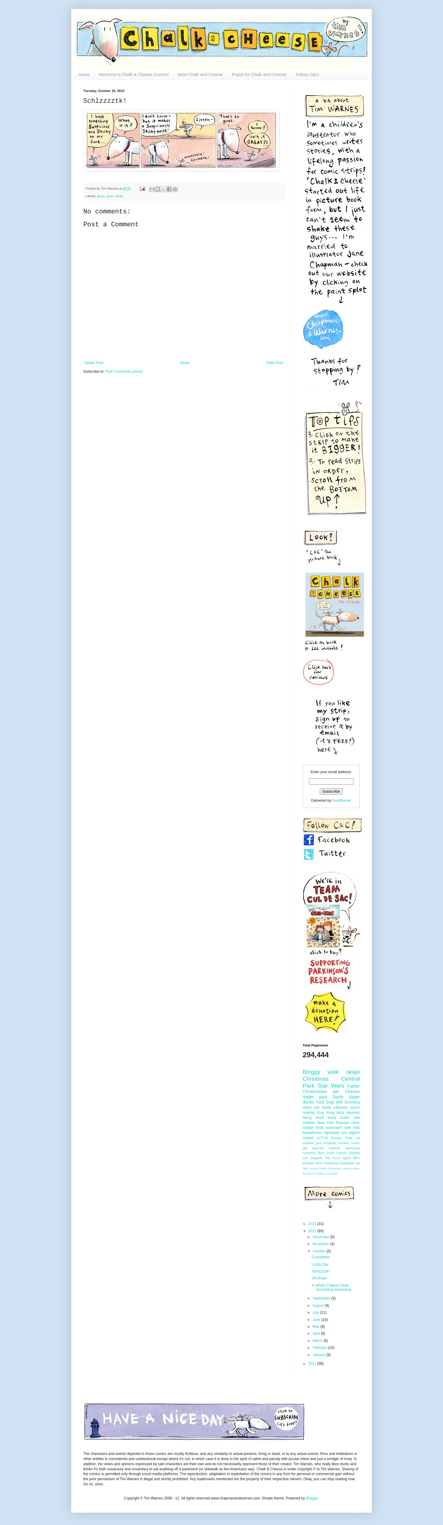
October (319, 1251)
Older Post (274, 363)
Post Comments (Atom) (124, 371)
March (318, 1341)
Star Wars (330, 1086)
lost (344, 1133)
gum (110, 196)
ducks (308, 1102)
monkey (344, 1143)
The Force (333, 1158)
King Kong (326, 1112)
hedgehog (331, 1163)
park (323, 1097)
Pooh (355, 1123)
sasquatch (347, 1163)
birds (320, 1127)
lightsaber (332, 1133)
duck (340, 1112)
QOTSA (322, 1138)
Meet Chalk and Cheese (200, 74)
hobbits (320, 1173)
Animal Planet (318, 1168)
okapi (353, 1072)
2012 (312, 1231)
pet (336, 1091)
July (316, 1312)
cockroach (333, 1127)
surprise (334, 1148)
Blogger (312, 1498)
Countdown (321, 1257)
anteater (309, 1163)
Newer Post (94, 363)
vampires (309, 1153)
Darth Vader (346, 1097)
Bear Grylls (326, 1153)
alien (356, 1158)
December (321, 1237)
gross (101, 196)
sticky (119, 196)
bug (330, 1102)
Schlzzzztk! (321, 1271)
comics (346, 1168)
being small (313, 1118)
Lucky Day (320, 1264)
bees (319, 1163)
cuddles (308, 1143)
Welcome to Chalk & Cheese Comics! (134, 74)
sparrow (317, 1148)
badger (308, 1127)
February (320, 1348)
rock (320, 1102)
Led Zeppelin (312, 1158)
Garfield (354, 1153)
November (321, 1244)
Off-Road (319, 1278)
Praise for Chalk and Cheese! (259, 74)
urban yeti (311, 1107)
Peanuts (342, 1123)
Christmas (315, 1079)
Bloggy (311, 1072)
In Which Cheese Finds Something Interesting (331, 1287)
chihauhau (334, 1168)
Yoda (348, 1138)
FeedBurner (341, 800)
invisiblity (330, 1143)
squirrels (353, 1112)
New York (325, 1123)
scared (308, 1138)
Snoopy (336, 1138)
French (341, 1153)
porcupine (331, 1173)
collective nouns (346, 1107)
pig (305, 1148)
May (316, 1326)
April (317, 1333)
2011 (312, 1363)
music (355, 1143)
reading (309, 1112)
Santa (326, 1107)
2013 (312, 1224)
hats (356, 1127)
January (319, 1355)
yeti (339, 1102)
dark (347, 1127)
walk (333, 1072)
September (322, 1298)
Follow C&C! (307, 74)
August (319, 1305)
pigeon (354, 1133)
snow (332, 1118)
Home (84, 74)
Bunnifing (352, 1102)
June (317, 1320)
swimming (352, 1148)
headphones (312, 1133)
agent (347, 1158)
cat (358, 1138)
